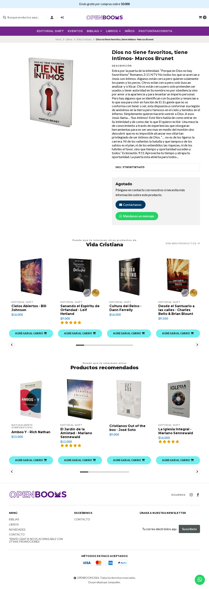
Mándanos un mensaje (136, 216)
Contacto (17, 534)
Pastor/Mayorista (155, 31)
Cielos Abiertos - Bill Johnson (29, 308)
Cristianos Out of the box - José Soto (127, 428)
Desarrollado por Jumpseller (104, 582)
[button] (31, 333)
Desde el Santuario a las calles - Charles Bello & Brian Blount (176, 310)
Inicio (58, 39)
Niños (130, 31)
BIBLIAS (94, 31)
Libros (113, 31)
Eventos (75, 31)
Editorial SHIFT (50, 31)
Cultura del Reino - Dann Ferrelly (125, 308)
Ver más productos (183, 243)
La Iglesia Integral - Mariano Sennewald (175, 431)
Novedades (17, 529)
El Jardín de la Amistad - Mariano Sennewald (76, 433)
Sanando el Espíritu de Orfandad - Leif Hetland (77, 310)
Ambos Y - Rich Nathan (24, 433)
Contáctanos (130, 204)
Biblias (14, 519)
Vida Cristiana (84, 39)
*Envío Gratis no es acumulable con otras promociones (36, 540)
